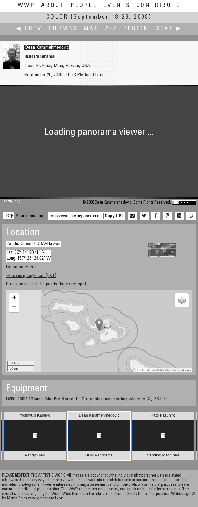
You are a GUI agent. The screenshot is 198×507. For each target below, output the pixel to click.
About (53, 6)
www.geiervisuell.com (46, 499)
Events (116, 6)
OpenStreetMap (168, 370)
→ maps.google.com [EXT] (31, 275)
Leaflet (141, 370)
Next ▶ (168, 29)
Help (8, 215)
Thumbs (62, 29)
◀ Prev (29, 29)
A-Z (111, 29)
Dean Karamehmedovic (47, 47)
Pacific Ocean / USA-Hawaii (33, 243)
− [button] (14, 307)
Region (136, 29)
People (84, 6)
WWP (26, 6)
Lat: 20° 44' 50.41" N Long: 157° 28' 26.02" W (28, 255)
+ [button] (14, 298)
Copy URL (114, 216)
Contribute (158, 6)
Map (91, 29)
